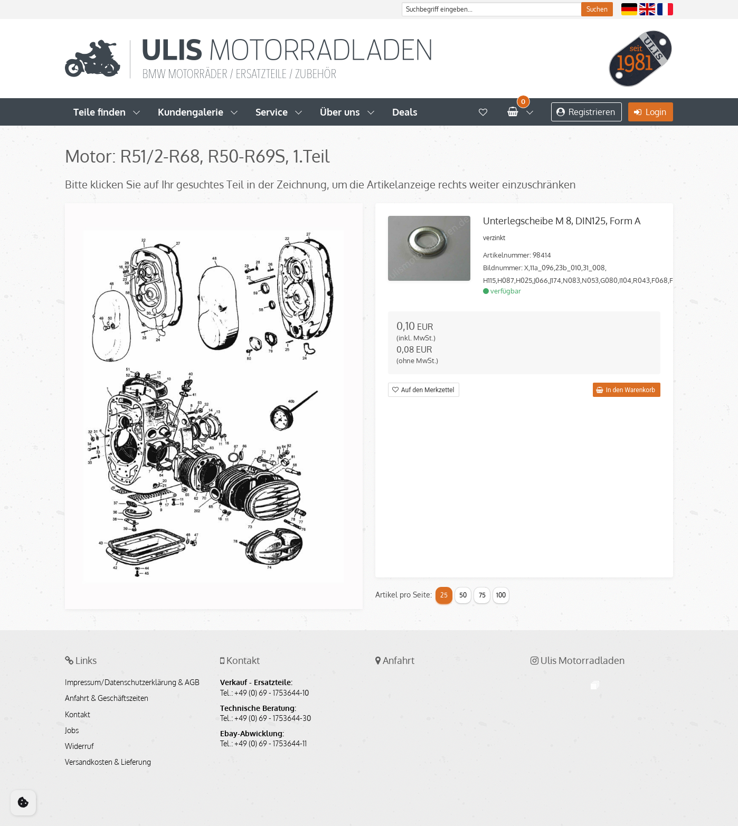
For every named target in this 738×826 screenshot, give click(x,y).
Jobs (72, 730)
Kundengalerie (190, 112)
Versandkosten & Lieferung (108, 762)
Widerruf (79, 746)
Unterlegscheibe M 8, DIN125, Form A (561, 220)
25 (444, 595)
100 (501, 595)
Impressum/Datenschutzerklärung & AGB (132, 682)
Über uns (340, 112)
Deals (405, 112)
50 (463, 595)
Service (272, 112)
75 (482, 595)
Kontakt (77, 714)
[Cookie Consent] (23, 802)
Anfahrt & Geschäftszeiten (106, 698)
